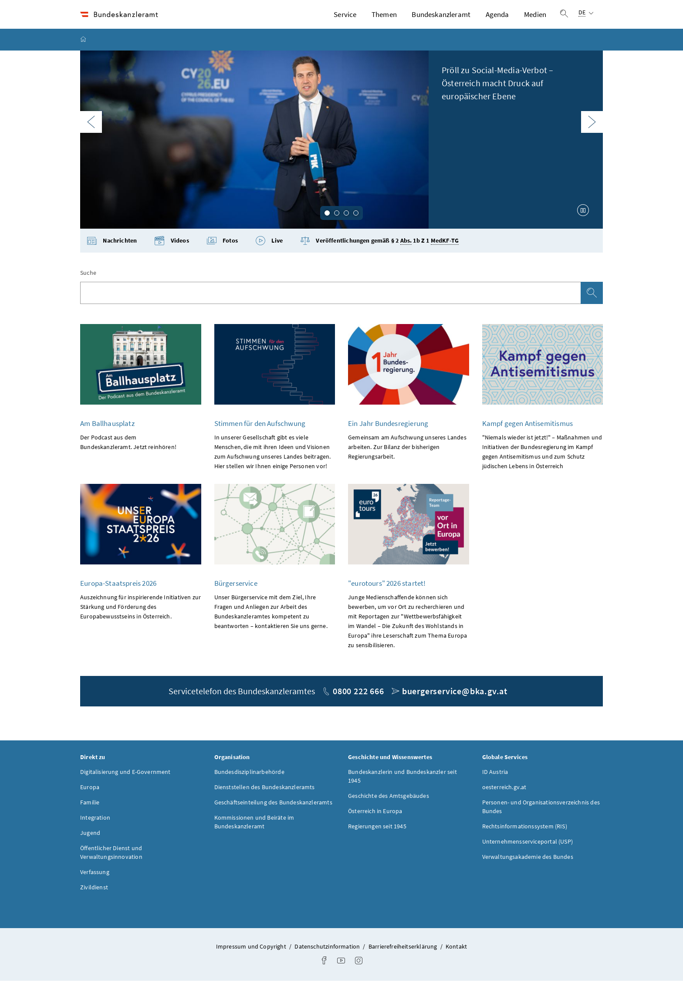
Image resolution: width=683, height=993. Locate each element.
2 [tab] (336, 225)
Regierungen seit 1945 (377, 838)
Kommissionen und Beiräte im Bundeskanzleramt (254, 834)
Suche (88, 285)
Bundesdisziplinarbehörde (249, 784)
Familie (89, 814)
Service (345, 20)
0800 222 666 (358, 703)
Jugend (90, 845)
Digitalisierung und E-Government (125, 784)
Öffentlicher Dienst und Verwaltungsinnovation (111, 864)
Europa (89, 799)
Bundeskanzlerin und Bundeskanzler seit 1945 (402, 788)
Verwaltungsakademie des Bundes (527, 869)
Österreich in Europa (375, 823)
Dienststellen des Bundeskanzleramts (264, 799)
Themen (384, 20)
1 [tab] (327, 225)
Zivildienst (94, 899)
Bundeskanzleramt (441, 20)
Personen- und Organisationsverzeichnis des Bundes (541, 819)
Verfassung (94, 884)
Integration (95, 830)
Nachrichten (112, 253)
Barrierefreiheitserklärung (404, 959)
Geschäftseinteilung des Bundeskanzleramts (273, 814)
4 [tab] (355, 225)
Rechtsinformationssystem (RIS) (524, 838)
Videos (171, 253)
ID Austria (495, 784)
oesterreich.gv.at (504, 799)
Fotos (222, 253)
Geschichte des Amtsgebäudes (388, 808)
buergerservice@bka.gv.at (454, 703)
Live (269, 253)
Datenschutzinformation (327, 959)
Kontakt (456, 959)
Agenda (497, 20)
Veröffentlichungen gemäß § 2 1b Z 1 (379, 253)
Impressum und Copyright (251, 959)
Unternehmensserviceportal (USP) (527, 854)
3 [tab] (346, 225)
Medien (535, 20)
